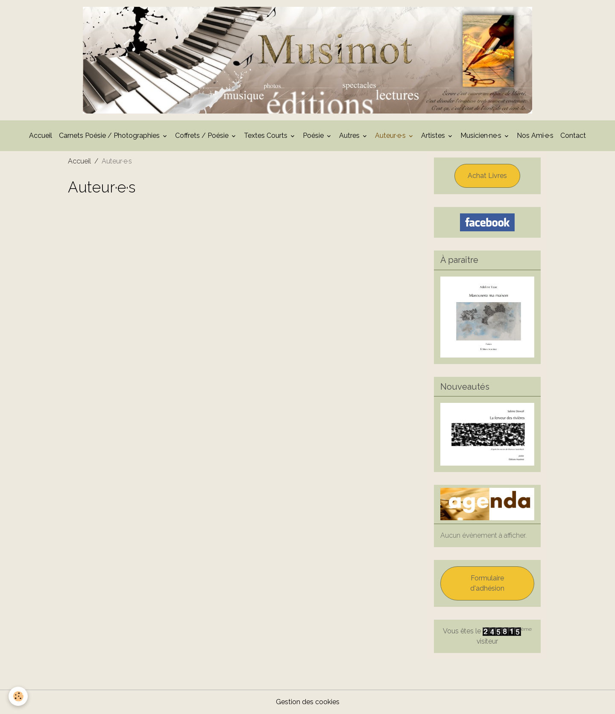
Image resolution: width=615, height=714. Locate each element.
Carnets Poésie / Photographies (110, 135)
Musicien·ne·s (481, 135)
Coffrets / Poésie (202, 135)
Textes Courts (266, 135)
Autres (350, 135)
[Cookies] (18, 696)
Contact (573, 135)
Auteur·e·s (391, 135)
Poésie (314, 135)
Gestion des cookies (308, 702)
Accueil (40, 135)
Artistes (434, 135)
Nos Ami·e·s (535, 135)
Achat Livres (487, 176)
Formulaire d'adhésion (487, 583)
